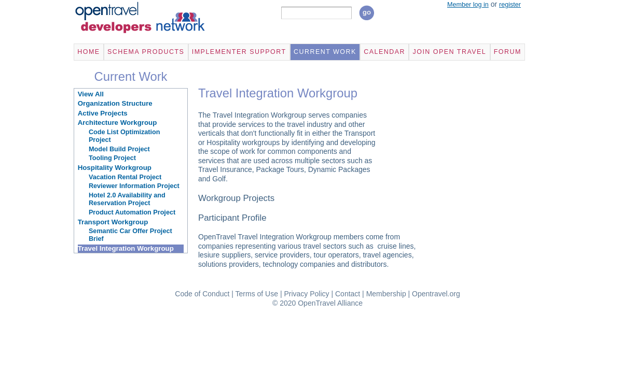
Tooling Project (112, 158)
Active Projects (103, 113)
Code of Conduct (202, 294)
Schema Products (145, 51)
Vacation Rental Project (125, 177)
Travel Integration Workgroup (126, 248)
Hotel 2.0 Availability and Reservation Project (127, 199)
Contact (347, 294)
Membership (386, 294)
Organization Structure (115, 103)
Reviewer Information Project (134, 186)
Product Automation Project (132, 212)
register (510, 4)
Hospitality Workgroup (114, 167)
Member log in (468, 4)
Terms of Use (257, 294)
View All (91, 94)
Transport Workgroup (113, 222)
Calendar (384, 51)
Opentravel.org (436, 294)
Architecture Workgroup (117, 122)
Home (88, 51)
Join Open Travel (449, 51)
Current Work (325, 51)
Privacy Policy (306, 294)
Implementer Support (239, 51)
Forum (507, 51)
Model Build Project (119, 149)
